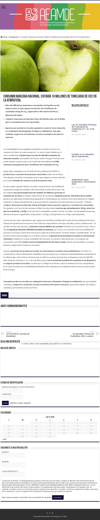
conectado (44, 344)
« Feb (4, 439)
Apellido (5, 462)
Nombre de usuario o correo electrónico (18, 387)
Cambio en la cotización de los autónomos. (83, 155)
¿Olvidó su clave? (16, 403)
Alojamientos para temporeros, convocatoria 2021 (83, 181)
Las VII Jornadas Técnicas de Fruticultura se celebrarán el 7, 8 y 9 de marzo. (84, 127)
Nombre (5, 452)
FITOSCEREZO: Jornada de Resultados (20, 334)
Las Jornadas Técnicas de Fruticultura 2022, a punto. (79, 334)
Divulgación (14, 37)
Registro (27, 403)
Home (4, 37)
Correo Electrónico (10, 471)
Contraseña (6, 394)
